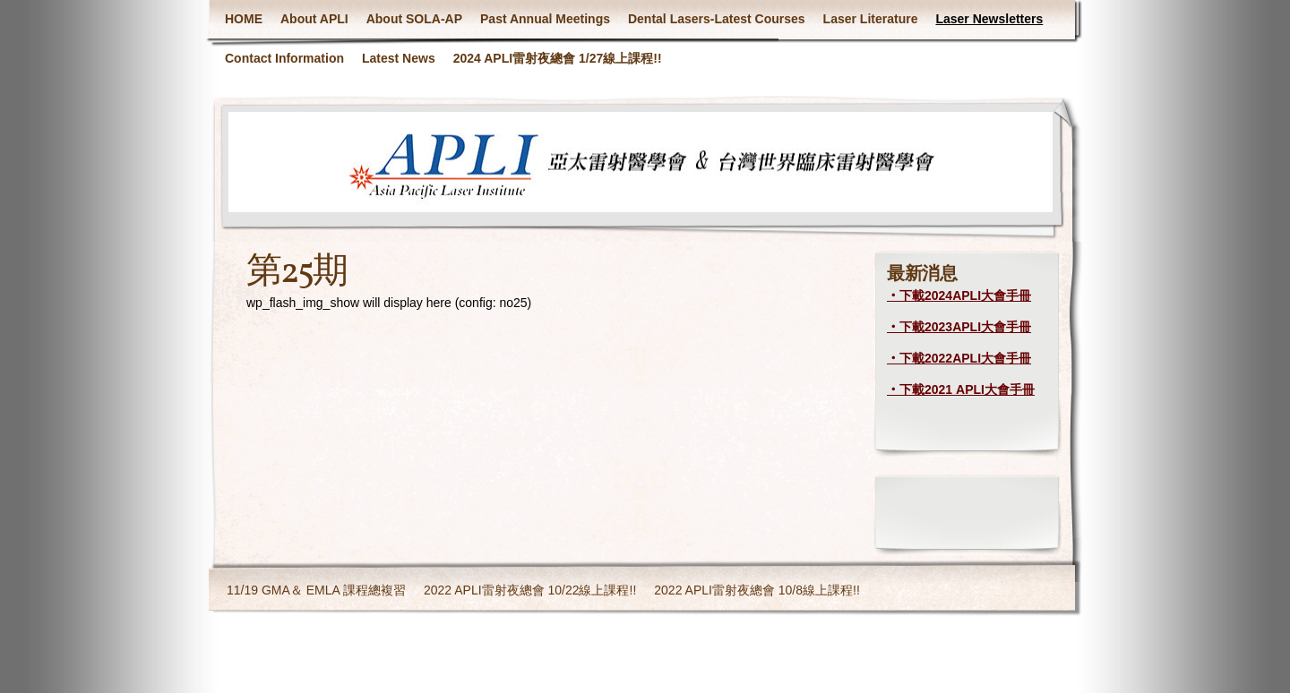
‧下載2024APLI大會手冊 (959, 295)
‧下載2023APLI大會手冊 (959, 327)
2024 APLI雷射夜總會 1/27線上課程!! (557, 58)
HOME (243, 19)
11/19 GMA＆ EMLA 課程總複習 (316, 590)
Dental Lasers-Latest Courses (716, 19)
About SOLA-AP (414, 19)
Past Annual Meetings (545, 19)
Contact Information (284, 58)
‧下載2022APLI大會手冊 (959, 358)
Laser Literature (870, 19)
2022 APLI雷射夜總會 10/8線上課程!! (757, 590)
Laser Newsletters (989, 19)
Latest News (398, 58)
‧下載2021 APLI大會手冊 (961, 389)
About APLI (314, 19)
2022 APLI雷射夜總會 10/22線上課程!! (530, 590)
